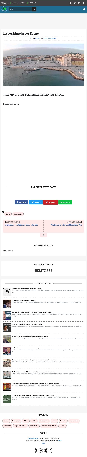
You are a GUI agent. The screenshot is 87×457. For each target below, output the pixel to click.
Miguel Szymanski (20, 426)
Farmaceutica (44, 421)
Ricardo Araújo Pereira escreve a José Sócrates (27, 325)
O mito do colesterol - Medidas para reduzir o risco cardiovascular (33, 396)
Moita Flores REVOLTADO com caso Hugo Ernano (28, 348)
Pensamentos (34, 426)
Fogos (54, 421)
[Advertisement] (43, 20)
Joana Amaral (74, 421)
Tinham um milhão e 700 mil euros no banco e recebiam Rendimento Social (35, 372)
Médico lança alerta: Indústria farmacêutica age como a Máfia (32, 313)
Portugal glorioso (5, 2)
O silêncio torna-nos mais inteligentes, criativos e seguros (30, 337)
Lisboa (45, 38)
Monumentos (52, 38)
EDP (25, 421)
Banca (6, 421)
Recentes (23, 3)
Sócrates (62, 426)
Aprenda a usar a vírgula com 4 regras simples (26, 289)
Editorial (14, 3)
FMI (34, 421)
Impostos (63, 421)
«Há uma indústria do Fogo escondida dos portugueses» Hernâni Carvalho (35, 384)
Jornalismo (7, 426)
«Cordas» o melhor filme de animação (24, 301)
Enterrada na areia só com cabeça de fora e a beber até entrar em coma (34, 360)
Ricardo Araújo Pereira (49, 426)
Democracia (16, 421)
